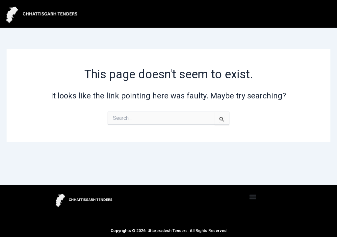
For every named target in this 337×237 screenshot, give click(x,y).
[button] (252, 196)
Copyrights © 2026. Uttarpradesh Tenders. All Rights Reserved (168, 230)
